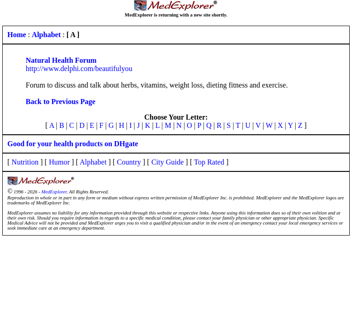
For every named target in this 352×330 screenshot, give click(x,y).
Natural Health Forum (61, 60)
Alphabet (93, 162)
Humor (59, 162)
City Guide (167, 162)
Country (129, 162)
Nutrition (24, 162)
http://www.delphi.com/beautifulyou (79, 68)
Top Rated (209, 162)
